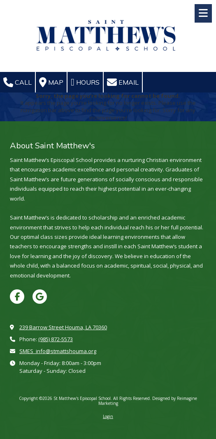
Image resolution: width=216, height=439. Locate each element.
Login (108, 416)
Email (123, 82)
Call (17, 82)
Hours (85, 82)
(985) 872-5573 (55, 339)
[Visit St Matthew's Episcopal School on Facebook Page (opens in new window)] (17, 296)
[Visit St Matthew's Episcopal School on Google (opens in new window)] (40, 296)
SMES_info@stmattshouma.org (57, 351)
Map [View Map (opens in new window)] (51, 82)
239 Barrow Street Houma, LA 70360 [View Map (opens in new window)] (63, 327)
